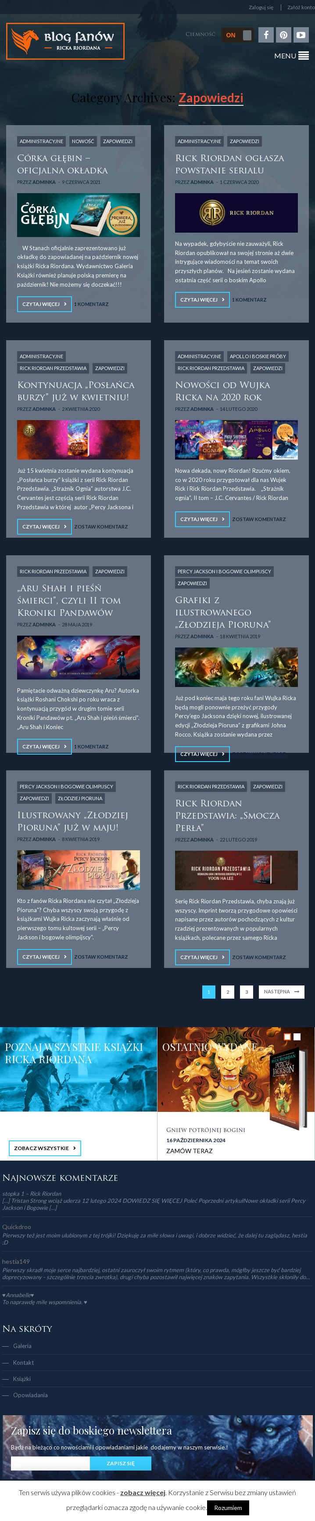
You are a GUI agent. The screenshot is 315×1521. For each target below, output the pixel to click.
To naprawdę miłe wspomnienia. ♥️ (44, 1301)
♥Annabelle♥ (18, 1294)
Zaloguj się (261, 7)
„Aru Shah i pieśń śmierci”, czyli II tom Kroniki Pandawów (69, 601)
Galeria (22, 1345)
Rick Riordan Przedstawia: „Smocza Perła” (227, 816)
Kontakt (23, 1362)
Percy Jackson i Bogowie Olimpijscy (224, 571)
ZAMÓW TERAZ (189, 1150)
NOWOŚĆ (83, 141)
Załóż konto (301, 7)
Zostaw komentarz (101, 526)
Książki (22, 1378)
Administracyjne (41, 141)
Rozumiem (228, 1507)
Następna (277, 991)
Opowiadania (30, 1395)
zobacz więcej (142, 1492)
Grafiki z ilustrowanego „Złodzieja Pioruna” (223, 613)
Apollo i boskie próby (258, 356)
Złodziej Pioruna (80, 798)
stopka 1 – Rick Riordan (31, 1193)
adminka (44, 182)
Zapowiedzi (117, 141)
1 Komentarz (91, 304)
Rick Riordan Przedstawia (53, 368)
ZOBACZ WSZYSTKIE (41, 1148)
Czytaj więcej (41, 304)
